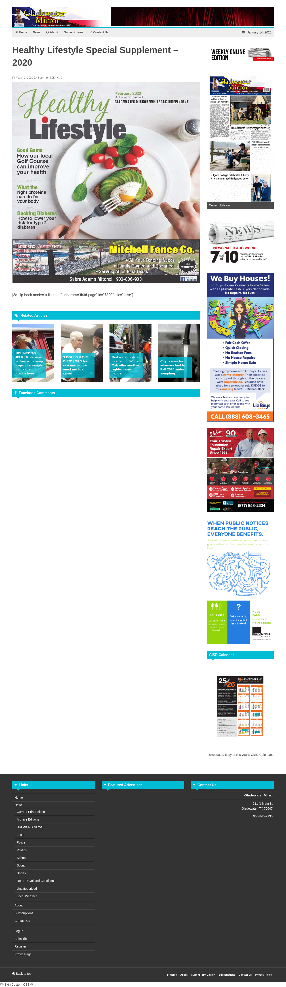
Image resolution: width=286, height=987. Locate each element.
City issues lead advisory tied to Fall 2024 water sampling (173, 367)
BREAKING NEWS (30, 827)
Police (21, 842)
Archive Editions (28, 819)
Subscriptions (24, 913)
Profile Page (23, 954)
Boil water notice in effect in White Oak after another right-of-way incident (125, 365)
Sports (21, 873)
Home (19, 797)
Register (20, 946)
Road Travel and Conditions (36, 881)
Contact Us (22, 921)
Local (20, 835)
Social (21, 865)
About (19, 905)
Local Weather (27, 896)
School (21, 858)
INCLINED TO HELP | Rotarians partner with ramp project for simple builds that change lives (29, 363)
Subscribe (21, 939)
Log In (19, 931)
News (18, 805)
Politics (22, 850)
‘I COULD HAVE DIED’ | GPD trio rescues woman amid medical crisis (75, 365)
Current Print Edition (31, 812)
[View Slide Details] (240, 141)
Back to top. (22, 973)
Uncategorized (27, 888)
